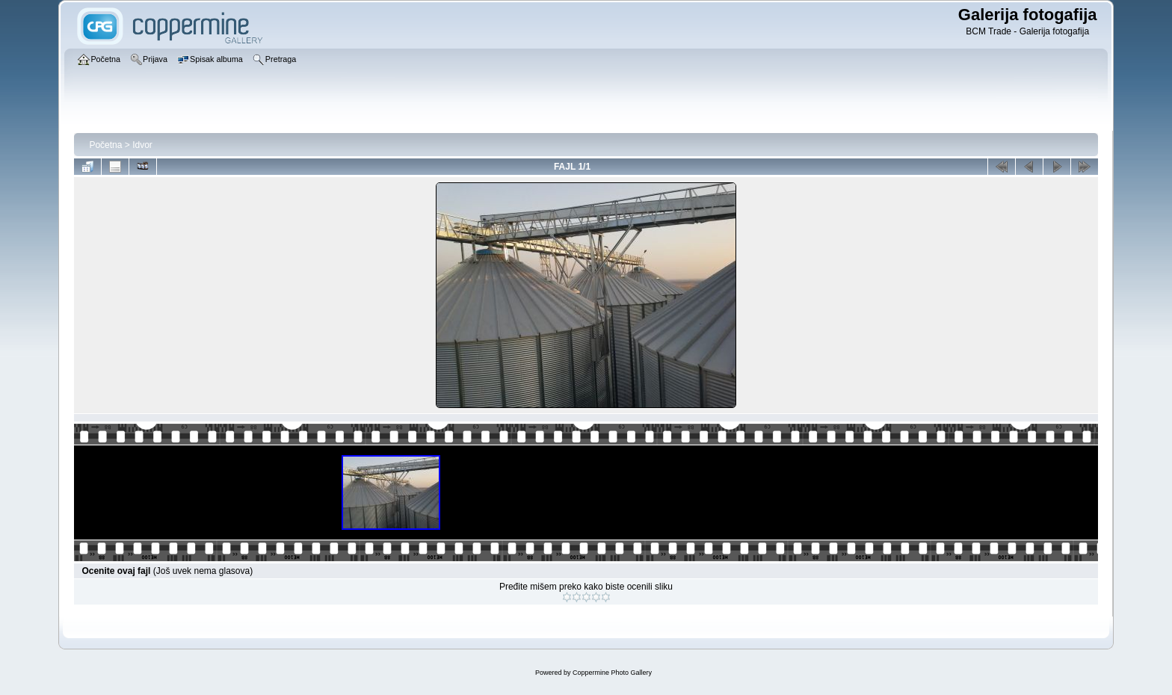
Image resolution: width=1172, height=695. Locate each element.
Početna (105, 145)
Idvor (142, 145)
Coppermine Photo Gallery (612, 672)
